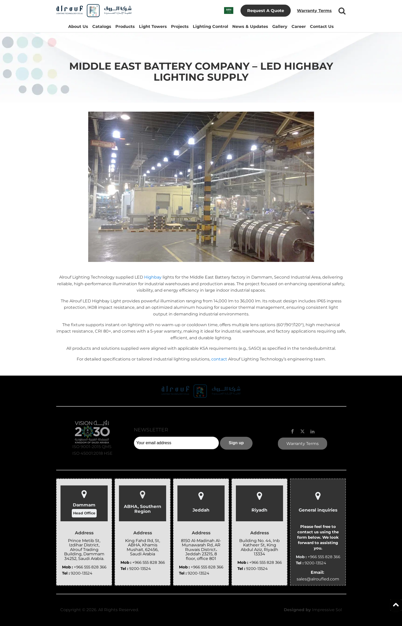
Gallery (279, 26)
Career (299, 26)
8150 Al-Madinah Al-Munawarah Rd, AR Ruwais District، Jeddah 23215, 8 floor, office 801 (201, 549)
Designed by (297, 609)
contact (219, 359)
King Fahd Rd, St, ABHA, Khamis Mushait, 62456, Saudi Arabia (142, 547)
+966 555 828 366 (90, 567)
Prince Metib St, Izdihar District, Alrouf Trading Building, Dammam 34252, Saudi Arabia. (84, 549)
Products (125, 26)
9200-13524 (81, 573)
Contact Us (322, 26)
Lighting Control (210, 26)
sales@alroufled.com (318, 579)
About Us (78, 26)
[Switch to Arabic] (229, 11)
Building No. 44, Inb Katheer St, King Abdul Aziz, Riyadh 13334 (259, 547)
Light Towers (153, 26)
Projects (180, 26)
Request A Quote (265, 10)
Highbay (153, 277)
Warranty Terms (314, 10)
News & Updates (250, 26)
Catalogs (101, 26)
